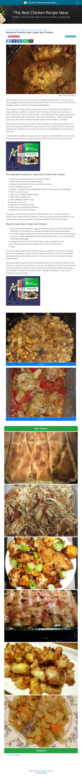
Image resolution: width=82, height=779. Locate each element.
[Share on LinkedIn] (19, 41)
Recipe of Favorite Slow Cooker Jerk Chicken (34, 30)
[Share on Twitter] (8, 41)
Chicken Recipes (15, 30)
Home (8, 30)
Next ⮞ (41, 419)
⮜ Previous (41, 364)
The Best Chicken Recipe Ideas (40, 2)
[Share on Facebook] (14, 41)
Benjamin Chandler (14, 36)
